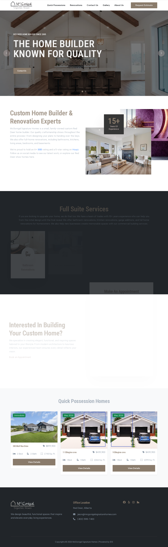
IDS (111, 542)
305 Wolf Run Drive (20, 446)
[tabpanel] (84, 53)
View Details (34, 462)
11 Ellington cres (70, 452)
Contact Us (92, 5)
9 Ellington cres (119, 452)
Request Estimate (144, 5)
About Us (119, 5)
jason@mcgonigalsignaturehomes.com (94, 514)
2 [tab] (85, 91)
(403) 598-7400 (83, 519)
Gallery (106, 5)
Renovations (76, 5)
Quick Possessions (56, 5)
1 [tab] (82, 91)
